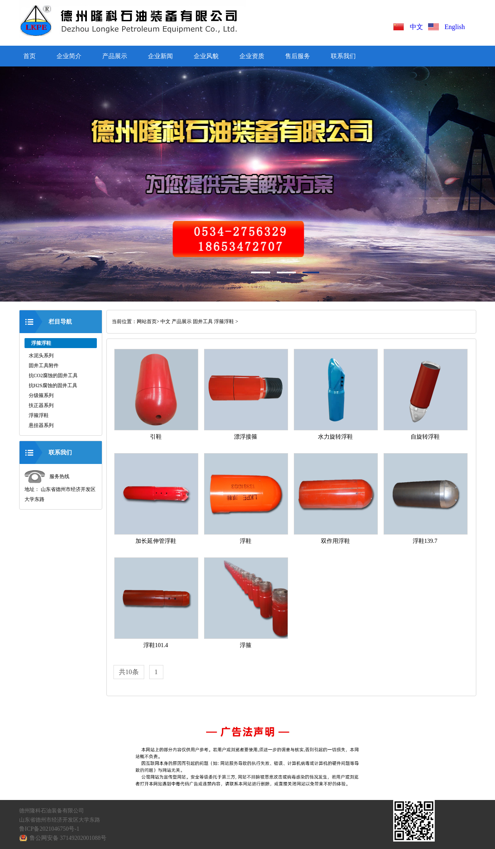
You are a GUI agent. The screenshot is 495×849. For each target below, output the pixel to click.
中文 (418, 26)
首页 (29, 56)
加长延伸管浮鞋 (155, 541)
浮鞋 (245, 541)
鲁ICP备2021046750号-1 (49, 829)
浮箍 (245, 645)
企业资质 (251, 56)
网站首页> (148, 321)
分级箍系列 (41, 395)
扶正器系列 (41, 405)
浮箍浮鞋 (39, 415)
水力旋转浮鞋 (335, 437)
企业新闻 (160, 56)
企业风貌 (206, 56)
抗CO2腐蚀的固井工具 (53, 375)
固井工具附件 (44, 365)
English (455, 26)
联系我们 (343, 56)
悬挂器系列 (41, 425)
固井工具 (203, 321)
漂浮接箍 (245, 437)
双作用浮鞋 (335, 541)
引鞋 (156, 437)
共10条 (129, 671)
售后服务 (297, 56)
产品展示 (114, 56)
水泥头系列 (41, 355)
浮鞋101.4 (155, 645)
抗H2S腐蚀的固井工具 (53, 385)
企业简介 (69, 56)
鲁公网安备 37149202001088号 (68, 838)
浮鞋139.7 (425, 541)
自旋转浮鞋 (425, 437)
